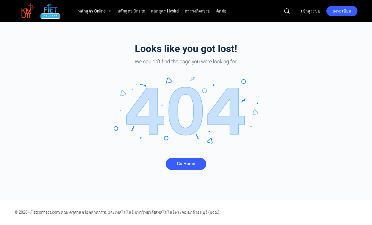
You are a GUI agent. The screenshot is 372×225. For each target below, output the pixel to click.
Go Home (186, 163)
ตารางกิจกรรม (197, 11)
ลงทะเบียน (341, 11)
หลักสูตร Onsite (131, 11)
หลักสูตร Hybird (165, 11)
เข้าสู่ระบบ (310, 11)
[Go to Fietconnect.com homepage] (41, 10)
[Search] (287, 11)
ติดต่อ (221, 11)
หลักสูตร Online (95, 11)
